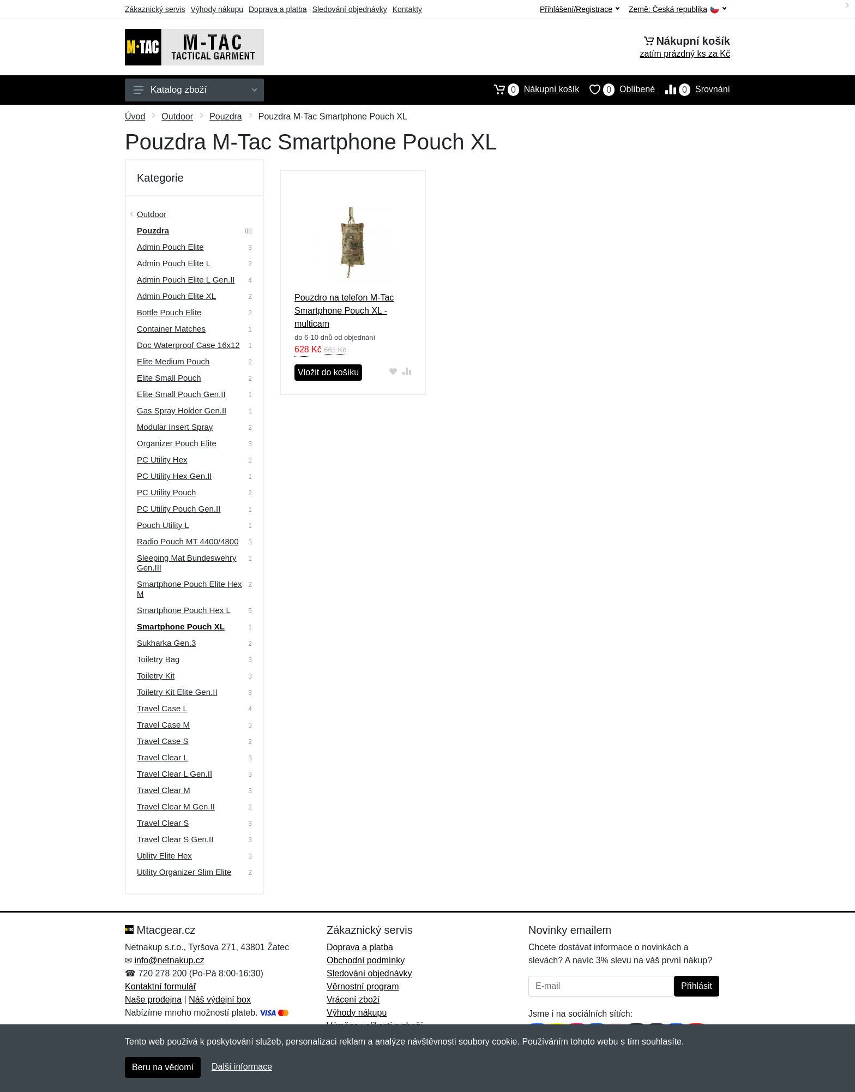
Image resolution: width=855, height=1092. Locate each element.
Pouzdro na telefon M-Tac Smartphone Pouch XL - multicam (344, 310)
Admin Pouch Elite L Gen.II (186, 279)
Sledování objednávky (349, 9)
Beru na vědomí (163, 1067)
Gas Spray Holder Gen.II (181, 410)
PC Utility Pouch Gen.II (178, 508)
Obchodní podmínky (366, 960)
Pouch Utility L (163, 525)
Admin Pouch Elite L (173, 263)
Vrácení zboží (353, 999)
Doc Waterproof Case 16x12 (188, 345)
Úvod (135, 116)
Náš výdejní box (220, 999)
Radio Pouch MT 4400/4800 (188, 541)
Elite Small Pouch (169, 377)
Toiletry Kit (155, 675)
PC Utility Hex (162, 459)
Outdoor (177, 116)
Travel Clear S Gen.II (175, 839)
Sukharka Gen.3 (166, 642)
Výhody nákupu (216, 9)
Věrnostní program (363, 986)
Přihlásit (696, 986)
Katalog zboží (195, 90)
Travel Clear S (163, 822)
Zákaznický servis (155, 9)
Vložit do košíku (328, 372)
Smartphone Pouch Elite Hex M (189, 588)
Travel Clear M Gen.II (176, 806)
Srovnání (692, 89)
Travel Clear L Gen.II (174, 773)
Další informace (242, 1066)
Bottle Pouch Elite (169, 312)
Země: (677, 9)
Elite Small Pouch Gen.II (181, 394)
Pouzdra (225, 116)
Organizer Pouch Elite (176, 443)
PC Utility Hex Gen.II (174, 476)
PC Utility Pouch (166, 492)
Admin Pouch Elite (170, 246)
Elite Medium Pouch (173, 361)
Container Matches (171, 328)
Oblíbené (617, 89)
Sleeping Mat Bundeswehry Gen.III (187, 562)
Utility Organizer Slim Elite (184, 872)
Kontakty (407, 9)
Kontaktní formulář (160, 986)
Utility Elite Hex (164, 855)
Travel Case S (162, 741)
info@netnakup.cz (169, 960)
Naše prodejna (153, 999)
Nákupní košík (531, 89)
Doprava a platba (278, 9)
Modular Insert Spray (175, 426)
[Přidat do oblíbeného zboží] (393, 371)
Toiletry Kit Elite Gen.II (177, 692)
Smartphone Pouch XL (181, 626)
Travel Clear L (162, 757)
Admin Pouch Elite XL (176, 296)
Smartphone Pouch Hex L (184, 610)
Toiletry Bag (158, 659)
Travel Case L (162, 708)
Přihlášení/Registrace (579, 9)
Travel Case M (163, 724)
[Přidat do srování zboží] (407, 371)
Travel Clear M (163, 790)
